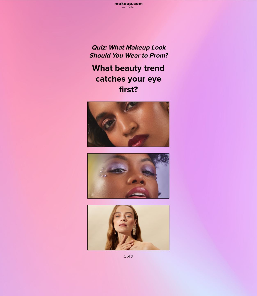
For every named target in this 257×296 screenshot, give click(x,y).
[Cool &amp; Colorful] (128, 176)
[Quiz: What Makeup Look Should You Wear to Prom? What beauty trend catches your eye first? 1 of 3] (128, 148)
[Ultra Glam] (128, 124)
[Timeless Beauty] (128, 227)
